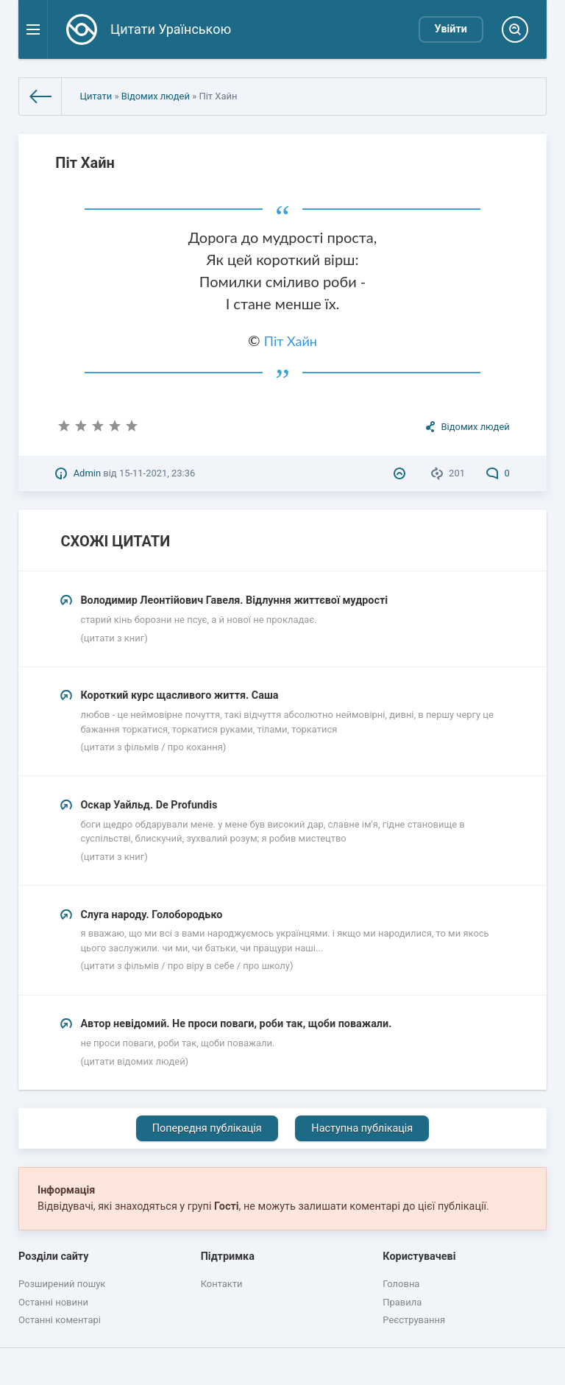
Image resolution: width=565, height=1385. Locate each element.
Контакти (222, 1283)
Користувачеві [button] (419, 1256)
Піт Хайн (290, 341)
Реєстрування (414, 1319)
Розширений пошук (61, 1283)
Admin (87, 473)
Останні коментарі (59, 1319)
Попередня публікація (207, 1128)
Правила (402, 1302)
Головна (401, 1283)
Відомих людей (155, 96)
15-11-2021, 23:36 (157, 473)
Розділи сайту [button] (53, 1256)
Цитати (95, 96)
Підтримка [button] (228, 1256)
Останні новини (53, 1302)
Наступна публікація (362, 1128)
